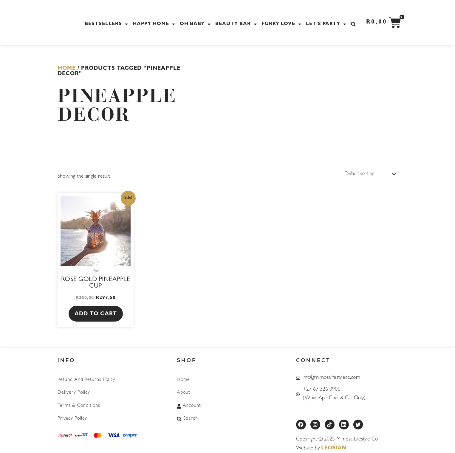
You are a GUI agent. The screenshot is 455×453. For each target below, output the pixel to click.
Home (67, 69)
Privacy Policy (72, 417)
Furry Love (282, 24)
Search (187, 417)
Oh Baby (196, 24)
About (183, 392)
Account (189, 405)
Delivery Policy (74, 392)
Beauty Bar (237, 24)
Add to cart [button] (96, 314)
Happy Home (155, 24)
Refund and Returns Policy (86, 380)
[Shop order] (367, 174)
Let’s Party (327, 24)
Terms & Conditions (79, 405)
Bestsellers (107, 24)
